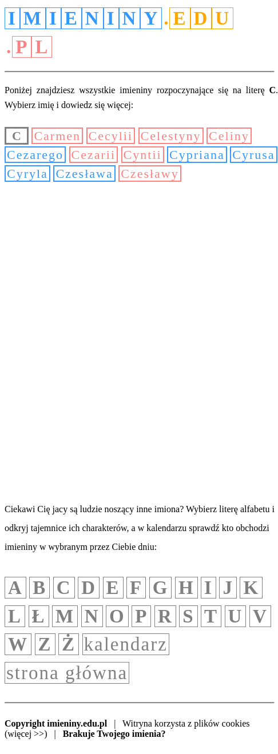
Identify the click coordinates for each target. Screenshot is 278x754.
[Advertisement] (139, 341)
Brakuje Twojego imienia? (114, 734)
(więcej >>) (26, 734)
